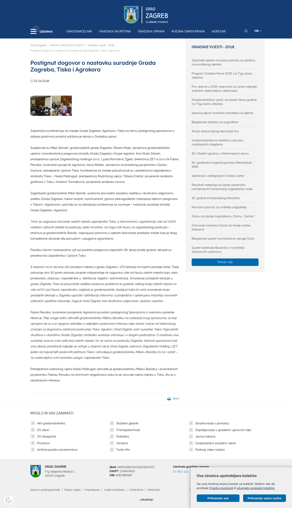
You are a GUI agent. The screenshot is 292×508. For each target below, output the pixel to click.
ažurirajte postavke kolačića (255, 488)
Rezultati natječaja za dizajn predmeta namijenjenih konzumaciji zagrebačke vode (222, 187)
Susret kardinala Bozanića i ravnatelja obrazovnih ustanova (218, 250)
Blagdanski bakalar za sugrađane (215, 122)
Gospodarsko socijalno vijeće (215, 443)
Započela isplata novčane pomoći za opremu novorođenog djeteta (223, 62)
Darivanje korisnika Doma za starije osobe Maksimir (221, 227)
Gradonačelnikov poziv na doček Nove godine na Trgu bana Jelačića (224, 102)
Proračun (43, 443)
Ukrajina (122, 443)
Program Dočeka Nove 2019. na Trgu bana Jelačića (222, 75)
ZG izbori (43, 430)
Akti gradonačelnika (51, 423)
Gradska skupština (115, 31)
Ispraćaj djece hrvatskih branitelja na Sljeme (222, 113)
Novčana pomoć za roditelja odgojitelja (219, 207)
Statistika (122, 436)
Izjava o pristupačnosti (45, 489)
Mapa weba (72, 489)
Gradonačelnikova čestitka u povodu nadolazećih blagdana (217, 142)
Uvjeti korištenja (114, 489)
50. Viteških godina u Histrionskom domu (220, 153)
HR (258, 31)
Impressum (92, 489)
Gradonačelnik (79, 31)
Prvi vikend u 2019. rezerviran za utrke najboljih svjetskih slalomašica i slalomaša (224, 89)
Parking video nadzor (210, 449)
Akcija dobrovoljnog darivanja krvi (215, 131)
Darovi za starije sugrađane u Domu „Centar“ (223, 216)
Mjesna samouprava (188, 31)
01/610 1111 (180, 471)
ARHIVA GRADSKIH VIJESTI (67, 45)
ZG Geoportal (46, 436)
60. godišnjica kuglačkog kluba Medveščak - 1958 (223, 165)
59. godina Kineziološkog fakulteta (216, 198)
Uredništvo (136, 489)
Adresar (219, 31)
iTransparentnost (128, 430)
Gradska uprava (151, 31)
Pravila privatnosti (221, 488)
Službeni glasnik (127, 423)
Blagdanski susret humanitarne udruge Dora (223, 238)
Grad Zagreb (38, 45)
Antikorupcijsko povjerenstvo (57, 449)
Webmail (153, 489)
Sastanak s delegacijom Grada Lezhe (218, 176)
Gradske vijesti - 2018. (101, 45)
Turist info (123, 449)
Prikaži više (225, 262)
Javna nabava (205, 436)
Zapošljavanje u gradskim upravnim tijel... (224, 430)
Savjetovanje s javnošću (212, 423)
